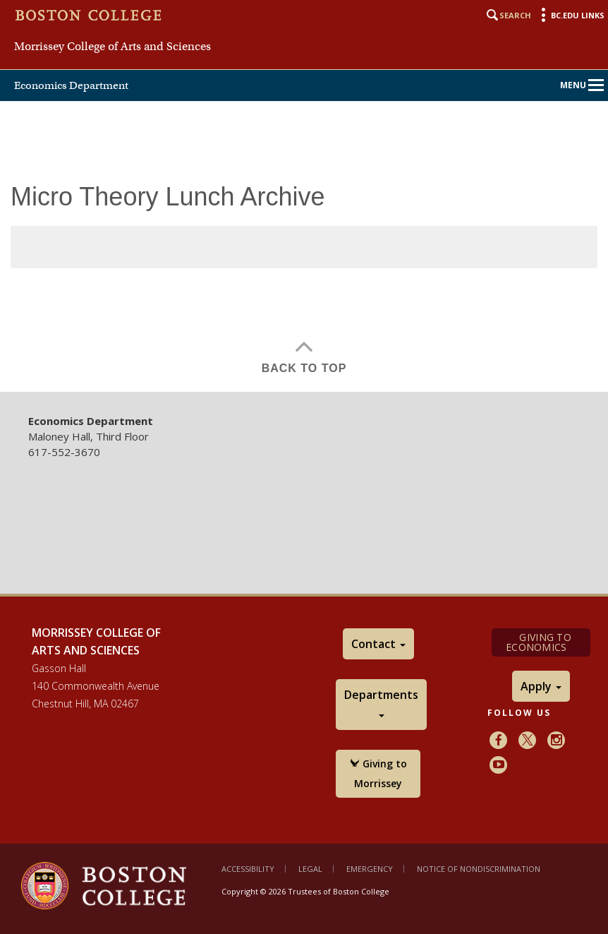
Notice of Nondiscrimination (478, 868)
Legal (310, 868)
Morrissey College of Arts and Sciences (112, 47)
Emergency (369, 868)
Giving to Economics (541, 642)
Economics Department (71, 85)
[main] (304, 286)
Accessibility (247, 868)
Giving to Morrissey (378, 773)
